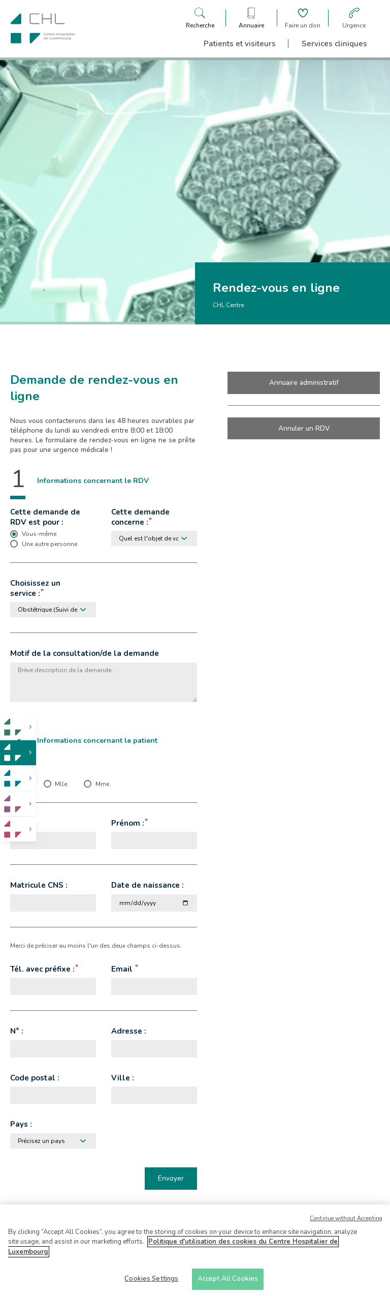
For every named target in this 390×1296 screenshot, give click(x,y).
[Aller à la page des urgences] (354, 18)
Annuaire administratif (304, 382)
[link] (18, 727)
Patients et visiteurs (240, 44)
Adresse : (128, 1031)
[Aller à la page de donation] (302, 18)
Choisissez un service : (35, 588)
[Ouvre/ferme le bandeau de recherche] (200, 18)
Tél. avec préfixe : (42, 969)
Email (123, 969)
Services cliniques (334, 44)
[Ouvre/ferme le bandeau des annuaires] (251, 18)
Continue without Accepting (346, 1222)
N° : (16, 1031)
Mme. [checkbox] (103, 784)
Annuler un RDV (304, 428)
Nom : (20, 823)
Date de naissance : (147, 885)
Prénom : (127, 823)
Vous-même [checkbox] (39, 534)
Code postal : (34, 1078)
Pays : (21, 1124)
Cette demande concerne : (140, 517)
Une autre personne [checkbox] (49, 544)
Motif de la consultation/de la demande (84, 653)
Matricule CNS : (39, 885)
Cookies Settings (151, 1283)
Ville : (122, 1078)
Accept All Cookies (228, 1283)
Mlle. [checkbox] (62, 784)
